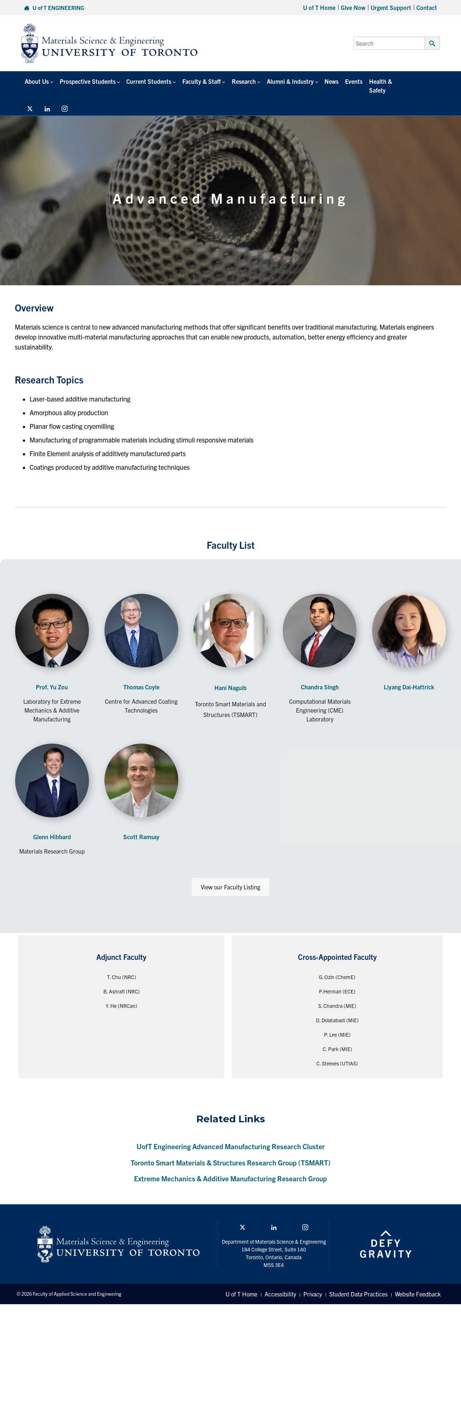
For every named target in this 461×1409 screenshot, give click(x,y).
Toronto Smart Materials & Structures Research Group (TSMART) (231, 1153)
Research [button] (241, 81)
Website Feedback (418, 1285)
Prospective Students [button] (86, 81)
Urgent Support (391, 7)
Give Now (353, 7)
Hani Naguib (230, 678)
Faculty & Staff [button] (199, 81)
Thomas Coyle (141, 678)
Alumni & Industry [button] (286, 81)
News (327, 81)
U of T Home (319, 7)
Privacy (312, 1285)
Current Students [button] (147, 81)
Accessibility (280, 1285)
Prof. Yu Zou (52, 678)
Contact (426, 7)
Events (349, 81)
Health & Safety (384, 81)
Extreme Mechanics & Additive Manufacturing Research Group (230, 1169)
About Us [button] (36, 81)
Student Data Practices (358, 1285)
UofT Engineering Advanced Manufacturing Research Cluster (231, 1137)
